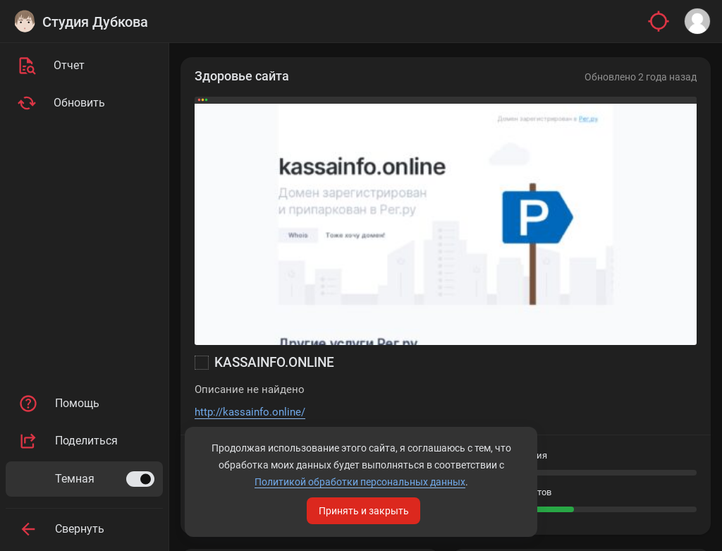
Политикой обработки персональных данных (360, 482)
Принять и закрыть (364, 510)
